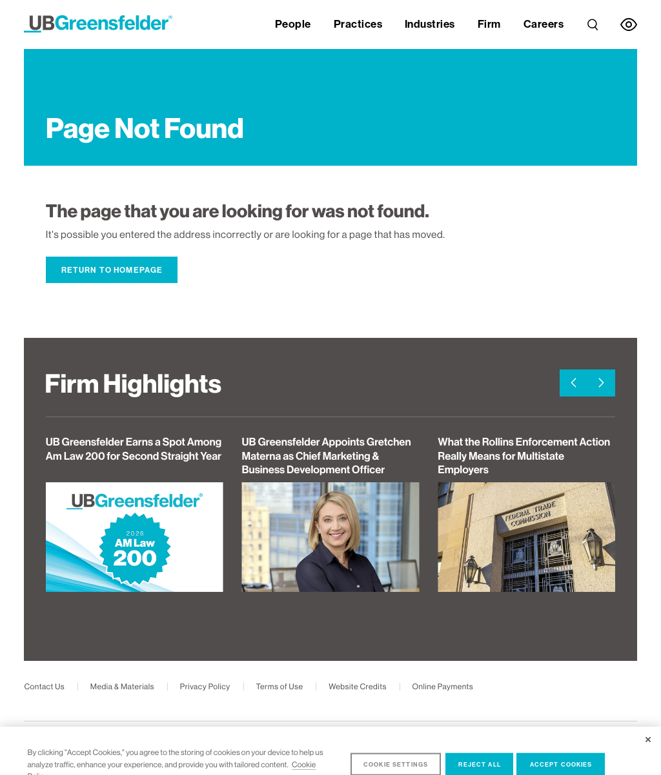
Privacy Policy (205, 686)
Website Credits (358, 686)
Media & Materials (122, 686)
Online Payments (443, 686)
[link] (592, 21)
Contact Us (44, 686)
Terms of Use (279, 686)
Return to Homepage (112, 270)
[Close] (648, 749)
